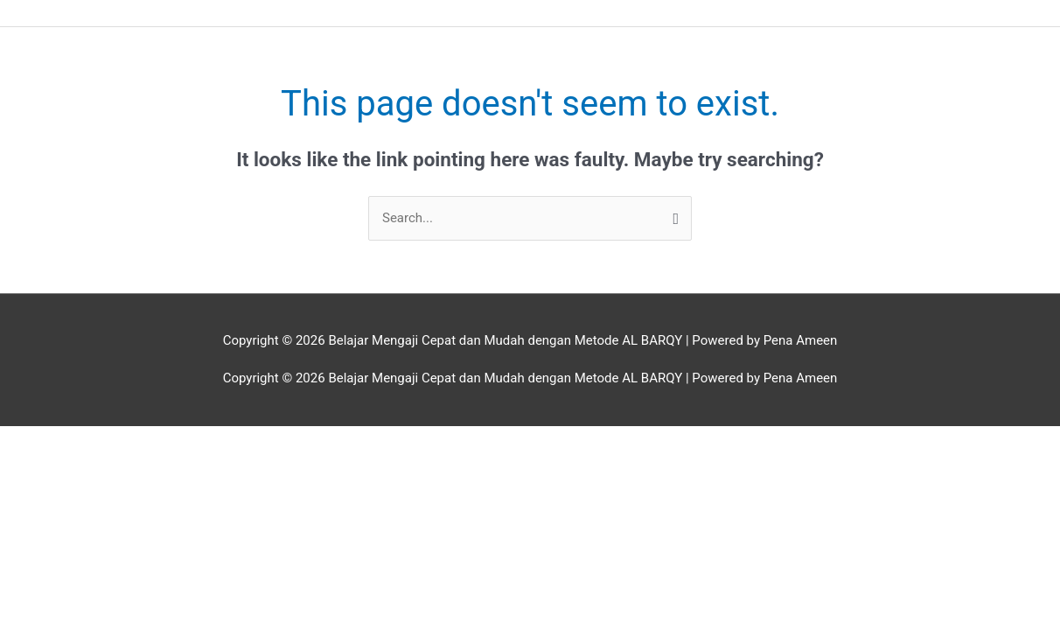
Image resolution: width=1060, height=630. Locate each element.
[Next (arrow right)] (108, 464)
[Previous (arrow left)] (35, 464)
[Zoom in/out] (35, 441)
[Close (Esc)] (254, 441)
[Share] (181, 441)
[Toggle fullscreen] (108, 441)
